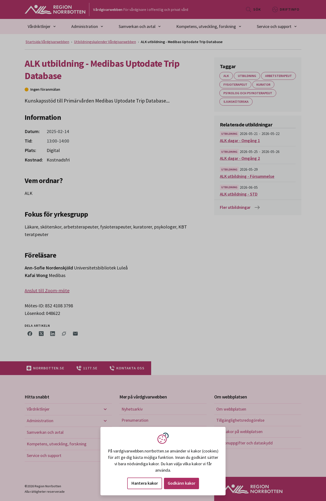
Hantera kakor (144, 483)
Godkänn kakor (181, 483)
